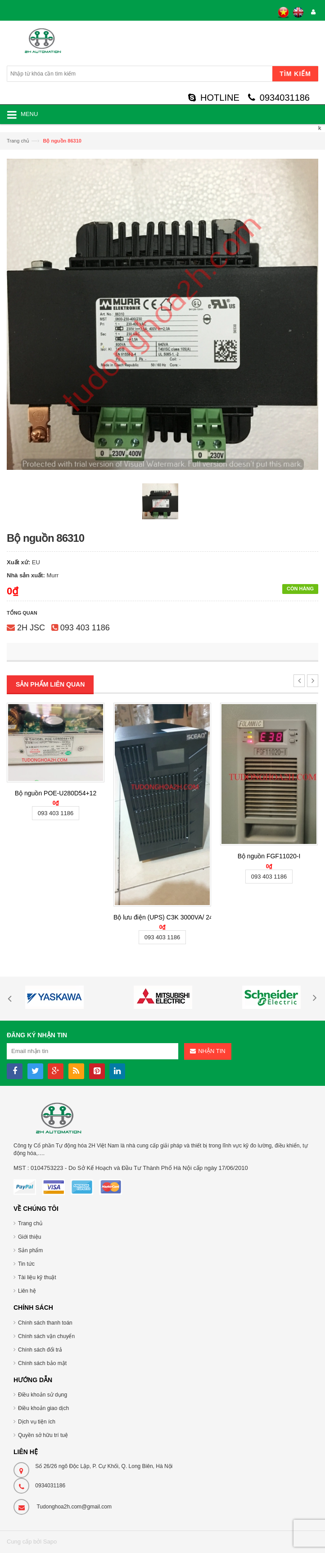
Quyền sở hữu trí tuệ (43, 1435)
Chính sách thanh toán (45, 1323)
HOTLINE (213, 98)
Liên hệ (27, 1291)
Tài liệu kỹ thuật (37, 1277)
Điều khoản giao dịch (43, 1408)
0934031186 (279, 98)
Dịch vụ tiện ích (36, 1422)
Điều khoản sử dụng (42, 1395)
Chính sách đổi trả (40, 1350)
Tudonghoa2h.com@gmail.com (74, 1507)
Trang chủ (18, 140)
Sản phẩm (30, 1250)
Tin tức (26, 1264)
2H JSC (31, 627)
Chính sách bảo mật (42, 1363)
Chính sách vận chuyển (46, 1336)
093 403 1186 (85, 627)
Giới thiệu (29, 1237)
